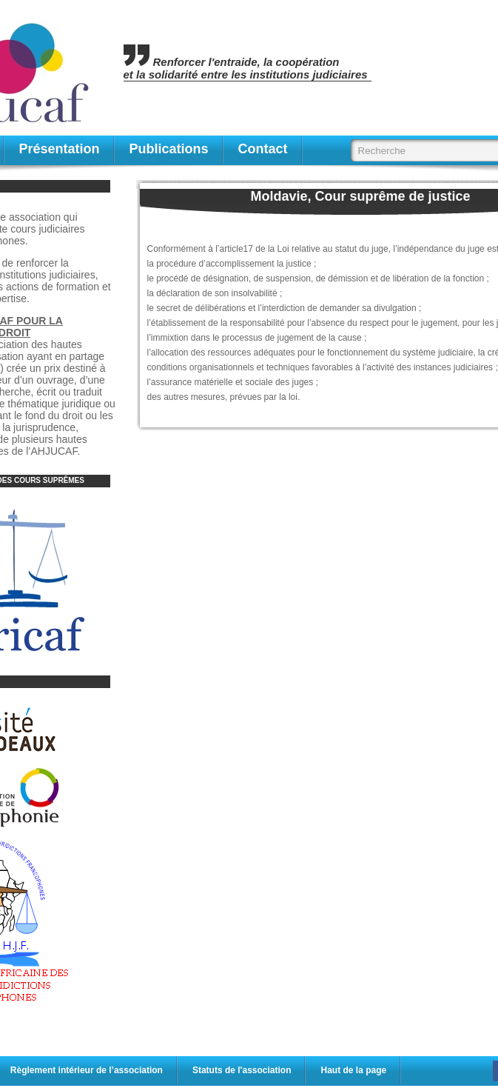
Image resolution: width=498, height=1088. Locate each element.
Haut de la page (353, 1070)
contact (263, 148)
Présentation (59, 148)
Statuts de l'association (242, 1070)
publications (169, 148)
